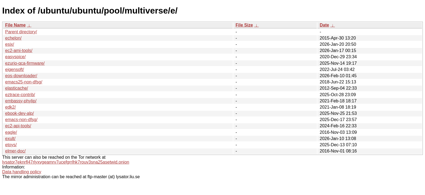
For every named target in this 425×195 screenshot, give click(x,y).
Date (324, 25)
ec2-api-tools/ (18, 125)
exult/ (10, 138)
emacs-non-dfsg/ (21, 119)
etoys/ (11, 144)
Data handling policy (21, 172)
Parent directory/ (21, 32)
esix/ (9, 44)
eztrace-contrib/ (20, 94)
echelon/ (13, 38)
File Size (244, 25)
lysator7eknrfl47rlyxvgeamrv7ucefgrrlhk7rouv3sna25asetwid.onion (65, 162)
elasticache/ (16, 88)
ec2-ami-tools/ (18, 50)
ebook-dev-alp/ (19, 113)
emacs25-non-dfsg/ (23, 82)
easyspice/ (15, 56)
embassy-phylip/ (21, 101)
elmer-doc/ (15, 151)
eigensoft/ (14, 69)
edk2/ (10, 107)
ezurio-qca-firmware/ (25, 63)
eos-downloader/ (21, 75)
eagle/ (11, 132)
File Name (15, 25)
